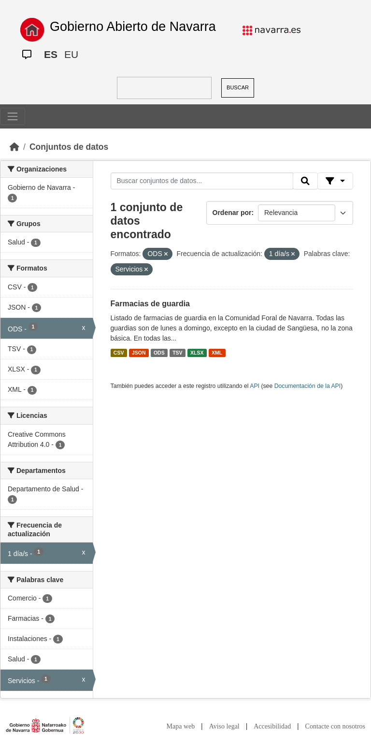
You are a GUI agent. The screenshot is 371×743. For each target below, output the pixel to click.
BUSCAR (238, 87)
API (254, 386)
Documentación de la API (307, 386)
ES (50, 54)
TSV (177, 353)
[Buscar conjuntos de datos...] (202, 181)
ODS (159, 353)
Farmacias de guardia (150, 304)
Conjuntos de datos (68, 147)
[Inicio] (14, 147)
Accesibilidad (272, 726)
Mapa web (181, 726)
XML (217, 353)
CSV (119, 353)
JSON (139, 353)
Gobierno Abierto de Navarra (133, 26)
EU (71, 54)
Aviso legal (224, 726)
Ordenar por (232, 212)
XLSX (196, 353)
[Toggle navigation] (12, 116)
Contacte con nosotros (335, 726)
